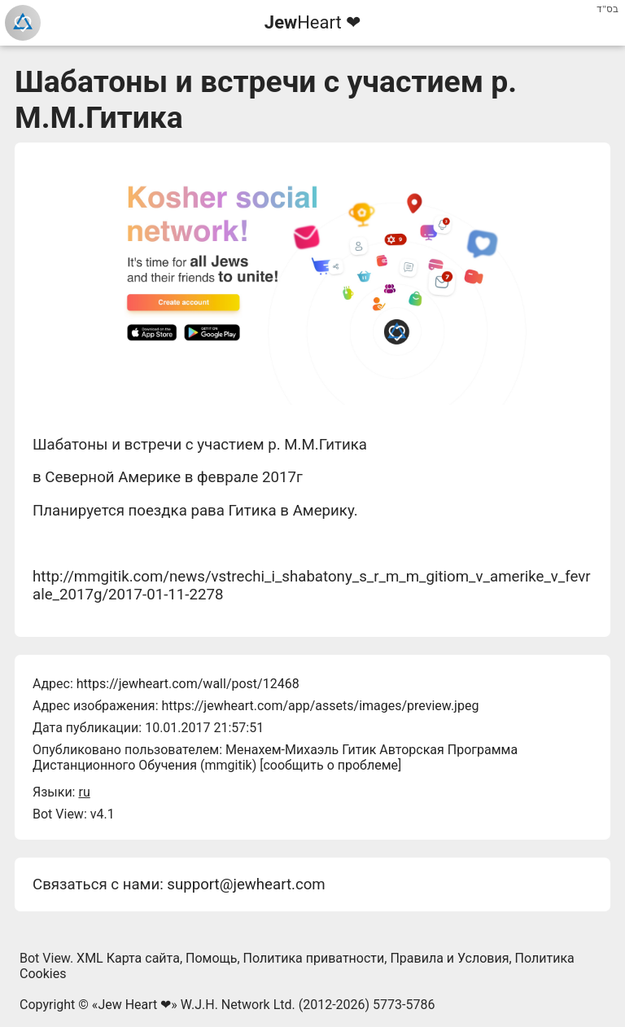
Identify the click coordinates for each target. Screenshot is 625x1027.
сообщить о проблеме (330, 765)
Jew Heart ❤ (134, 1004)
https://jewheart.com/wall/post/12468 (187, 683)
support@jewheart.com (246, 884)
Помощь (211, 958)
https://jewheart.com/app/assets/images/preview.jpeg (320, 705)
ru (84, 792)
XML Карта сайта (128, 958)
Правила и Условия (449, 958)
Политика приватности (314, 958)
